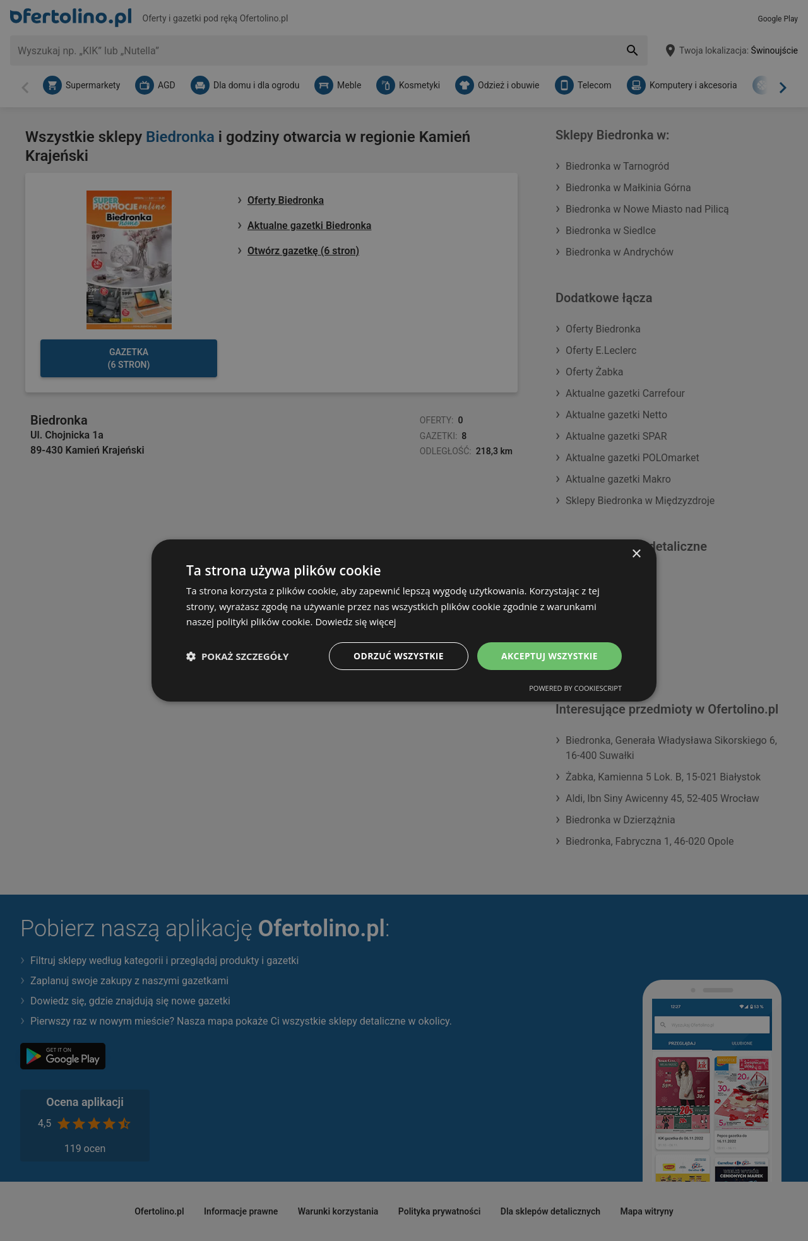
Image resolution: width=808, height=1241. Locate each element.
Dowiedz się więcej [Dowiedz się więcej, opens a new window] (356, 621)
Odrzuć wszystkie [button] (397, 656)
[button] (237, 656)
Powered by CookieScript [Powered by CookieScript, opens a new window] (575, 688)
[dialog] (404, 620)
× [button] (636, 553)
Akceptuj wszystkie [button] (549, 656)
